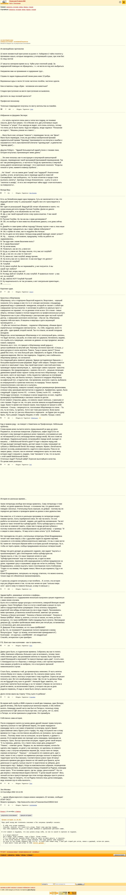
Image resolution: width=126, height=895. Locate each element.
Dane (30, 645)
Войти (11, 3)
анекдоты (9, 7)
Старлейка (32, 697)
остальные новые (12, 852)
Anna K (31, 292)
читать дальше (39, 843)
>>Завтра (18, 811)
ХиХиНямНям (33, 805)
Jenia (31, 109)
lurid (30, 464)
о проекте (19, 887)
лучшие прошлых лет (25, 852)
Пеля (30, 783)
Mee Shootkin (33, 193)
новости (33, 887)
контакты (13, 887)
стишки (31, 7)
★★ (40, 418)
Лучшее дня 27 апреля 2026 (17, 1)
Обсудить (19, 109)
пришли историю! (119, 855)
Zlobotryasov (34, 418)
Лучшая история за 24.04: (11, 820)
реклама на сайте (5, 887)
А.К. (30, 589)
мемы (21, 7)
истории (15, 7)
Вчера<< (3, 811)
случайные (35, 852)
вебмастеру (26, 887)
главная (3, 855)
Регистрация (17, 3)
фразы (26, 7)
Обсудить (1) (19, 418)
